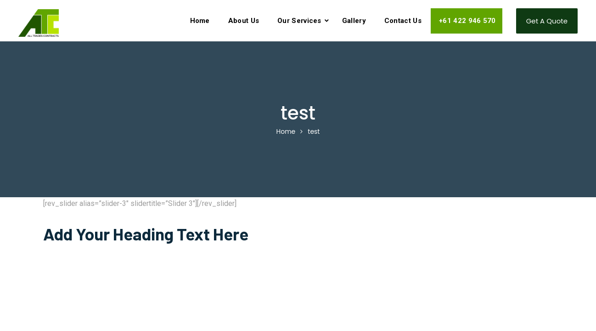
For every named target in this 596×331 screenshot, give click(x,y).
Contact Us (403, 21)
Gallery (354, 21)
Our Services (299, 21)
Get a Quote (547, 21)
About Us (243, 21)
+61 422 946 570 (466, 21)
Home (200, 21)
